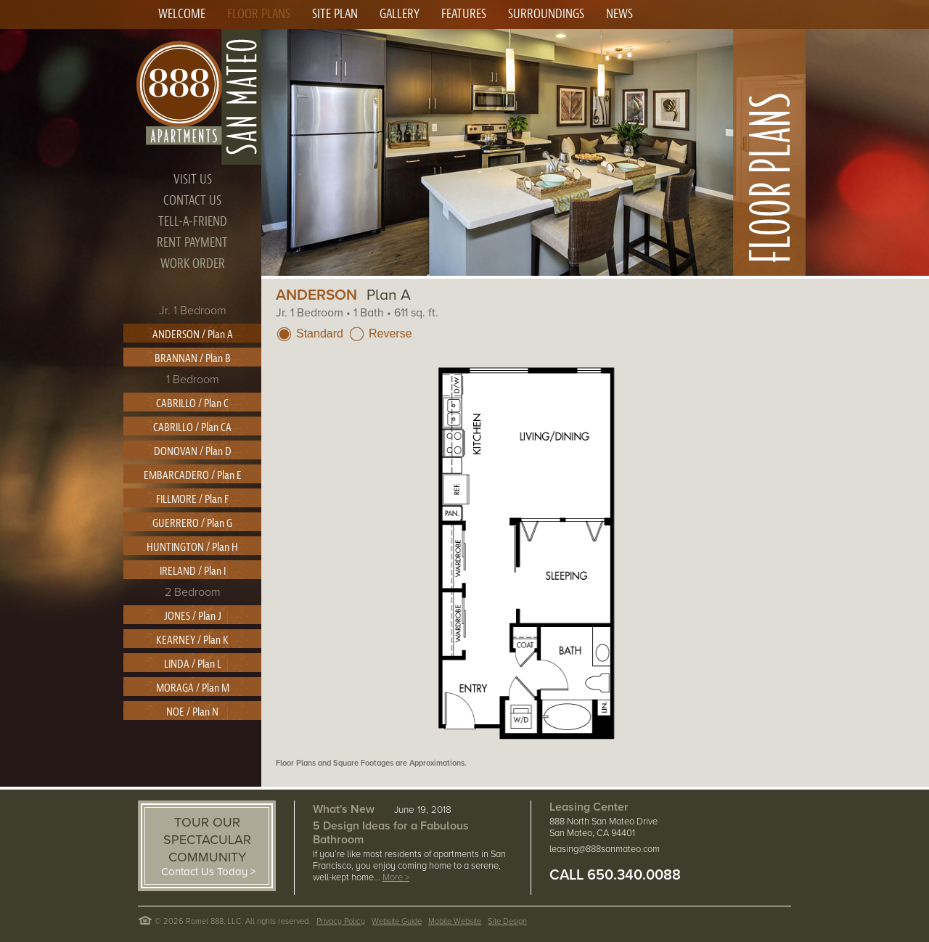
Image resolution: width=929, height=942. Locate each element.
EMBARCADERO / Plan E (193, 475)
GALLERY (400, 14)
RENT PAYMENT (192, 242)
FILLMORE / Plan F (192, 499)
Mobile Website (454, 921)
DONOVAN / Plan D (193, 451)
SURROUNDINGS (546, 14)
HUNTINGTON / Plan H (192, 547)
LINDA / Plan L (192, 664)
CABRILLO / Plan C (192, 403)
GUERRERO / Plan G (192, 523)
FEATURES (463, 14)
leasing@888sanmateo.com (604, 849)
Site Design (507, 921)
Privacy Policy (340, 921)
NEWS (619, 14)
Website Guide (397, 921)
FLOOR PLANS (258, 14)
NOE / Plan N (192, 712)
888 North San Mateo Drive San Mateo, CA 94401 (603, 827)
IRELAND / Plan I (193, 571)
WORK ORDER (192, 263)
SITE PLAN (335, 14)
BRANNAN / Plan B (193, 358)
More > (395, 877)
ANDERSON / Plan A (192, 334)
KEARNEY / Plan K (192, 640)
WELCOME (181, 14)
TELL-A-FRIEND (192, 221)
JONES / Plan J (192, 616)
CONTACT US (192, 200)
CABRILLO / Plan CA (192, 427)
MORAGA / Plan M (192, 688)
